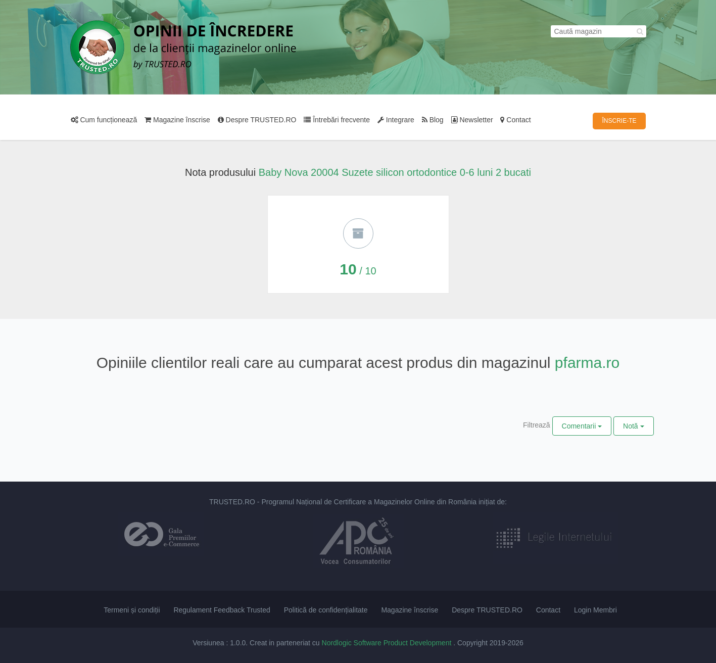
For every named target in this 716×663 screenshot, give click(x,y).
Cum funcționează (104, 120)
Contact (515, 120)
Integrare (395, 120)
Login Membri (595, 610)
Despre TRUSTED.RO (257, 120)
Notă (633, 426)
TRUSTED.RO (232, 502)
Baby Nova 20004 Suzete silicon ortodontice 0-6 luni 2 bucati (395, 172)
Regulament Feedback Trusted (221, 610)
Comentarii (582, 426)
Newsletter (472, 120)
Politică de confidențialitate (326, 610)
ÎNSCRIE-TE (619, 120)
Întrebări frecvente (337, 120)
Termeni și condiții (132, 610)
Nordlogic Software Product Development (388, 643)
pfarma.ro (587, 362)
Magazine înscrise (177, 120)
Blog (433, 120)
